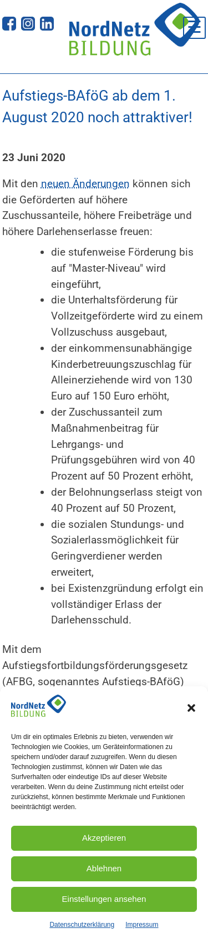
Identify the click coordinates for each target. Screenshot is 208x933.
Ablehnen (104, 876)
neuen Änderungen (85, 183)
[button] (191, 715)
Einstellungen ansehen (104, 906)
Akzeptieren (104, 845)
